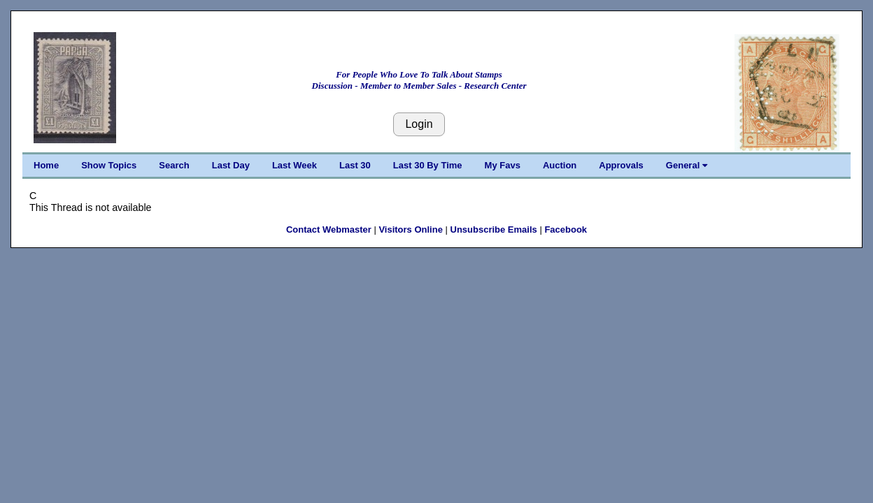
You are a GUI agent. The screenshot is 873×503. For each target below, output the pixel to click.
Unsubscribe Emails (493, 229)
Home (46, 165)
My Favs (502, 165)
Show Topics (108, 165)
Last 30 (355, 165)
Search (174, 165)
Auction (559, 165)
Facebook (565, 229)
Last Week (294, 165)
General (686, 165)
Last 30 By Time (427, 165)
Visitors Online (410, 229)
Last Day (231, 165)
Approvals (621, 165)
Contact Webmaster (328, 229)
